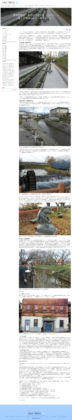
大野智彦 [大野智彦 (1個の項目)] (5, 69)
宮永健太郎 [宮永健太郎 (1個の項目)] (5, 71)
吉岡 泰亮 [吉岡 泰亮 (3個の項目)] (11, 66)
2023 (3, 50)
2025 (3, 47)
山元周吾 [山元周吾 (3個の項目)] (5, 72)
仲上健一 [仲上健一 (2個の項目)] (5, 65)
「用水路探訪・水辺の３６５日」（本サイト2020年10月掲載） (43, 363)
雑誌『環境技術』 (44, 381)
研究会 (3, 39)
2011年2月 (38, 384)
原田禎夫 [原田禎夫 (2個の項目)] (5, 66)
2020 (3, 54)
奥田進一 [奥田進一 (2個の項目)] (11, 69)
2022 (3, 51)
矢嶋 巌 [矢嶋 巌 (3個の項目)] (5, 76)
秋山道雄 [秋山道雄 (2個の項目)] (11, 76)
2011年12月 (34, 385)
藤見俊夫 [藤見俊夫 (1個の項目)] (13, 79)
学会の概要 (7, 5)
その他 (3, 33)
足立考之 (23, 400)
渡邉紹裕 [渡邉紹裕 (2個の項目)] (11, 75)
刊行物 (41, 5)
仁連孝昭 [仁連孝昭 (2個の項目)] (11, 63)
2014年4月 (52, 395)
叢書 (28, 416)
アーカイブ (20, 5)
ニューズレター (5, 34)
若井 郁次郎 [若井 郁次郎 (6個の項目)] (6, 79)
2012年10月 (52, 389)
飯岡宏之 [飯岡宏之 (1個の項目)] (5, 85)
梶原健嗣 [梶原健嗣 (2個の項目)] (5, 75)
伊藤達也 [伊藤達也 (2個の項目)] (11, 65)
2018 (3, 57)
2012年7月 (44, 388)
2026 (3, 45)
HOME (2, 5)
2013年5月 (45, 392)
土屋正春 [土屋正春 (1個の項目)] (5, 68)
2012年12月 (52, 391)
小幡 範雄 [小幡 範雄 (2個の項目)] (12, 71)
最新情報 (14, 5)
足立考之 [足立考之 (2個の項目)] (11, 81)
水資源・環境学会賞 (28, 5)
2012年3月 (35, 386)
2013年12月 (47, 394)
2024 (3, 48)
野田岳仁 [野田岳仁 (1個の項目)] (11, 84)
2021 (3, 52)
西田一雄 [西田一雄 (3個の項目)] (5, 81)
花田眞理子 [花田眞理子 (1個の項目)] (5, 78)
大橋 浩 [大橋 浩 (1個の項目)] (11, 68)
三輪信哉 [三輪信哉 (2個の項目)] (5, 63)
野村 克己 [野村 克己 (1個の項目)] (11, 82)
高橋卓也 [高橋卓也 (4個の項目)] (11, 85)
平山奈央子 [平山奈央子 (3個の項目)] (11, 72)
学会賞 (3, 37)
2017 (3, 58)
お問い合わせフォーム (50, 5)
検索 (3, 87)
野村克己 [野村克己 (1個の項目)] (5, 84)
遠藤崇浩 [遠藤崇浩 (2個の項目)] (5, 82)
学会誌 (36, 5)
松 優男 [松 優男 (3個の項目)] (5, 73)
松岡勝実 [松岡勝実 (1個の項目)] (11, 73)
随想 (3, 40)
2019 (3, 55)
